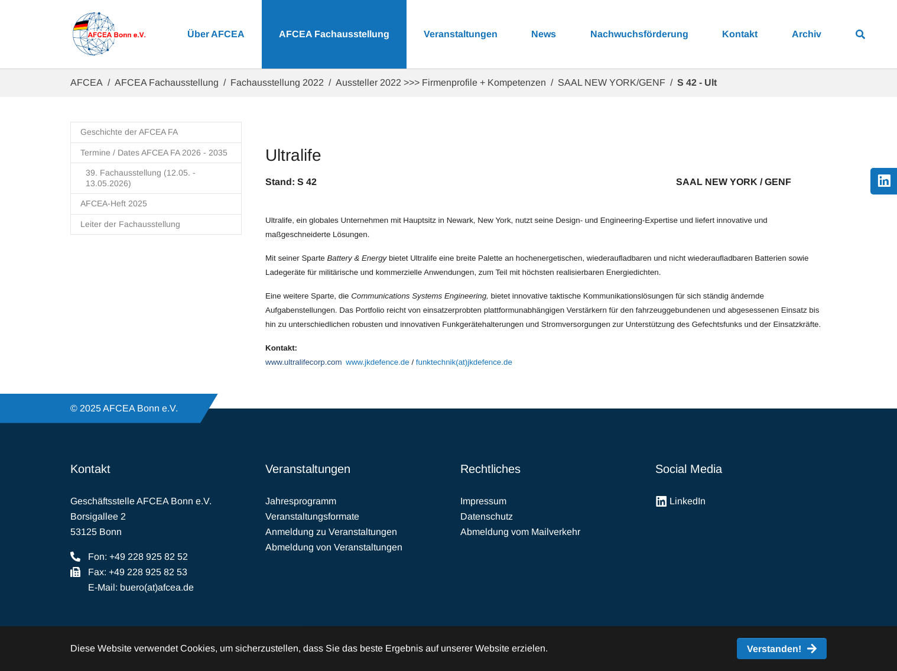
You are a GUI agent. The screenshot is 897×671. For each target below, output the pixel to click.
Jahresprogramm (300, 501)
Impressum (483, 501)
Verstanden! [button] (774, 649)
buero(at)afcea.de (157, 587)
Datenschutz (486, 516)
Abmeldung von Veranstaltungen (333, 547)
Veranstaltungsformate (312, 516)
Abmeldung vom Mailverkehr (520, 532)
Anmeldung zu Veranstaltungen (331, 532)
